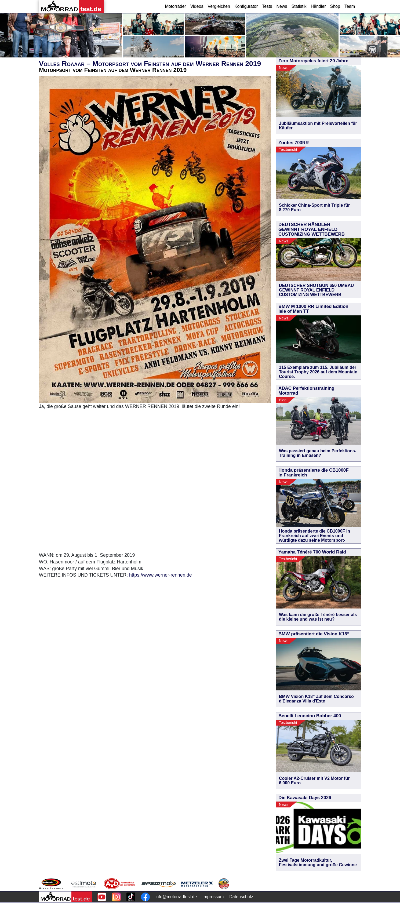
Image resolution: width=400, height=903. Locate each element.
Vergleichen (219, 6)
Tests (267, 6)
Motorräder (175, 6)
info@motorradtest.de (176, 896)
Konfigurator (246, 6)
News (281, 6)
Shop (335, 6)
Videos (196, 6)
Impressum (213, 896)
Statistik (298, 6)
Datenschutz (241, 896)
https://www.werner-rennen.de (160, 575)
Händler (318, 6)
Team (349, 6)
